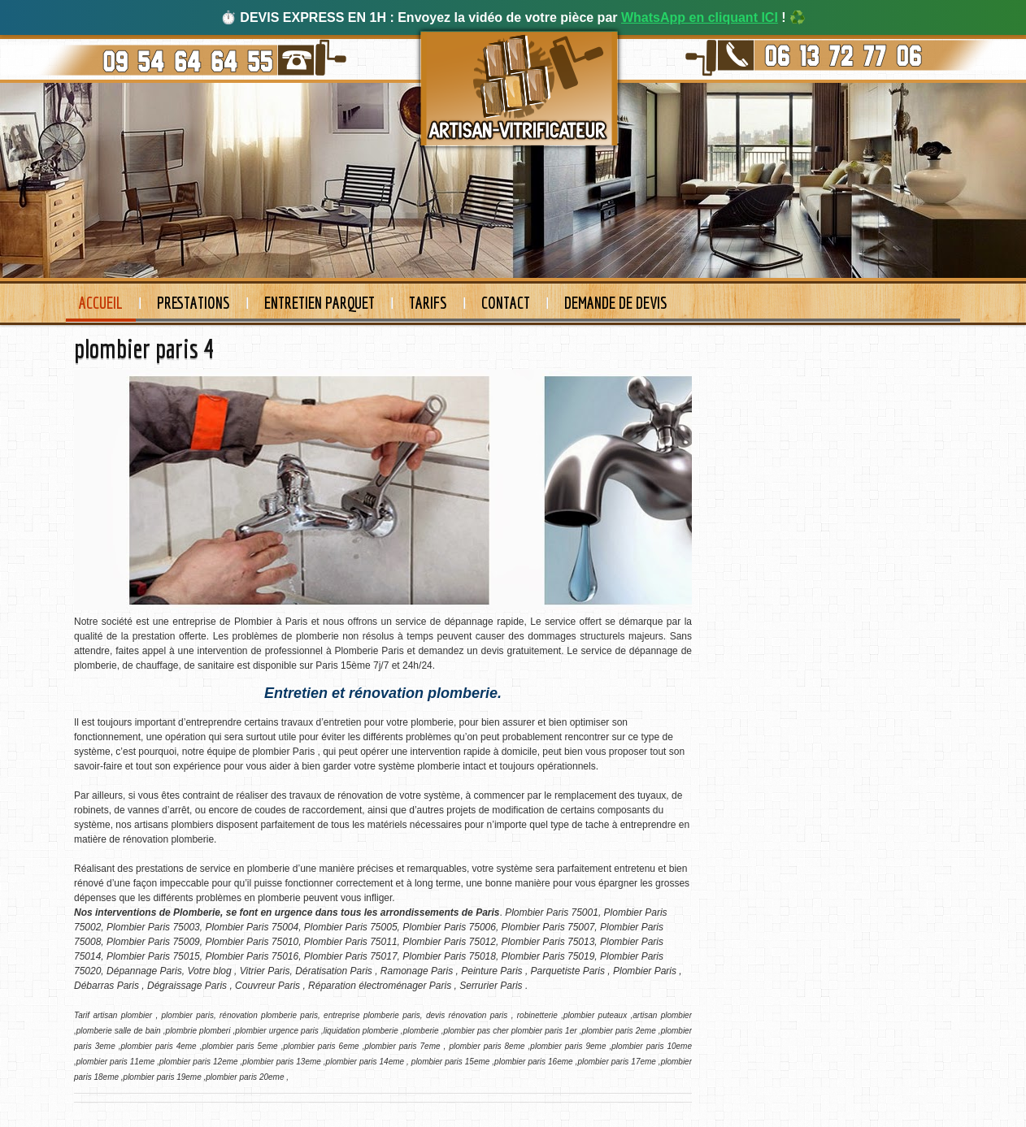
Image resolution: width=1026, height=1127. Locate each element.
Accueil (101, 302)
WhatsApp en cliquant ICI (699, 17)
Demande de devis (615, 302)
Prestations (193, 302)
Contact (505, 302)
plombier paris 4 (144, 348)
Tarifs (428, 302)
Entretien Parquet (319, 302)
